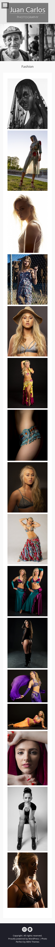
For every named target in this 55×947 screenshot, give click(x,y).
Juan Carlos (27, 9)
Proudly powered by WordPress (23, 938)
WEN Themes (32, 941)
